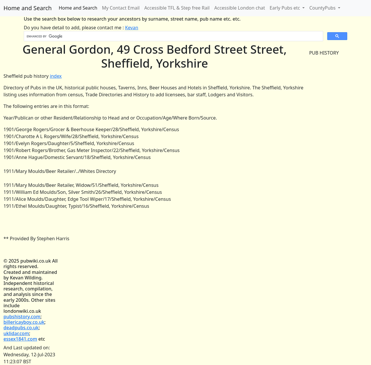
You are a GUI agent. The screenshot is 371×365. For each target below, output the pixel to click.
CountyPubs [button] (323, 8)
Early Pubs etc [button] (285, 8)
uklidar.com (16, 333)
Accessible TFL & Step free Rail (177, 8)
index (56, 76)
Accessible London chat (239, 8)
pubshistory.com (21, 316)
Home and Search (27, 8)
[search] (173, 36)
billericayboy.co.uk (23, 322)
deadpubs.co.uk (21, 327)
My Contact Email (121, 8)
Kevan (131, 27)
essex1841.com (20, 339)
